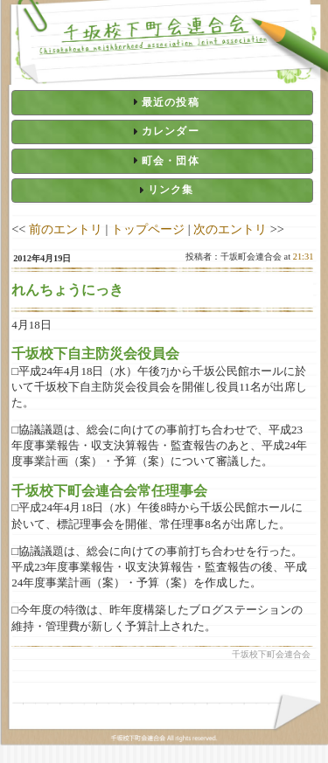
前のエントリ (65, 229)
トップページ (148, 229)
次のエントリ (230, 229)
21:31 (303, 256)
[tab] (162, 102)
